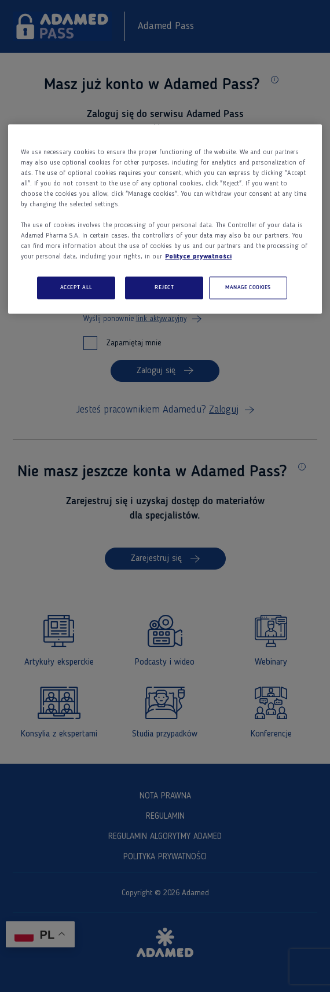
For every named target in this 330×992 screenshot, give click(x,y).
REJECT (164, 287)
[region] (165, 219)
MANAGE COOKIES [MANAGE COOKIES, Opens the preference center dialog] (248, 287)
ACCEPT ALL (76, 287)
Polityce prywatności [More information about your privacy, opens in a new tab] (198, 256)
